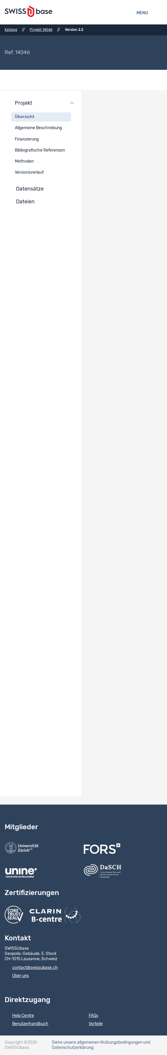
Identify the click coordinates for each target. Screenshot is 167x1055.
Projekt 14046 (41, 29)
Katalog (11, 29)
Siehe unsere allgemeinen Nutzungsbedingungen (97, 1042)
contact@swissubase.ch (31, 968)
